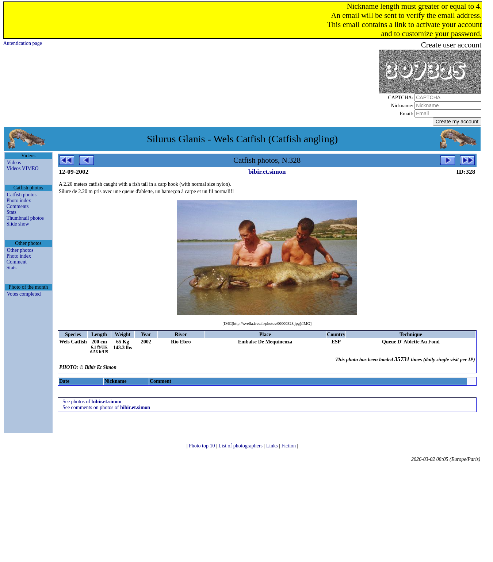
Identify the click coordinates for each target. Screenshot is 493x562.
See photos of (92, 401)
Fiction (289, 446)
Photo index (19, 200)
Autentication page (22, 43)
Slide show (18, 224)
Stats (11, 212)
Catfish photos (22, 194)
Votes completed (24, 294)
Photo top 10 (202, 446)
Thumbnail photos (25, 218)
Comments (18, 206)
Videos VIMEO (23, 168)
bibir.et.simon (267, 171)
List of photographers (241, 446)
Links (272, 446)
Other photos (20, 250)
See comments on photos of (106, 407)
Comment (17, 262)
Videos (14, 162)
